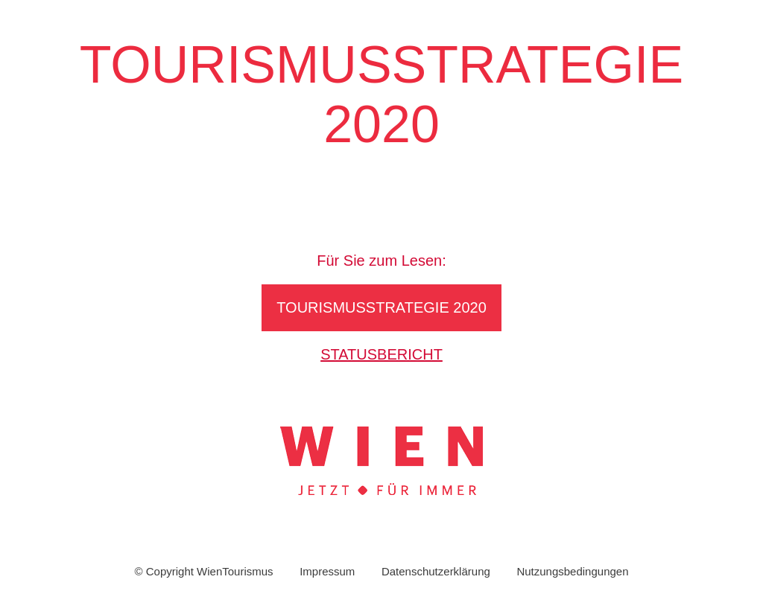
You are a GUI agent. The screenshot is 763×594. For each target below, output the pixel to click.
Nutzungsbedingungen (572, 571)
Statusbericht (381, 354)
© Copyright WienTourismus (203, 571)
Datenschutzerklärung (436, 571)
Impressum (327, 571)
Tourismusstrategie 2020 (381, 307)
